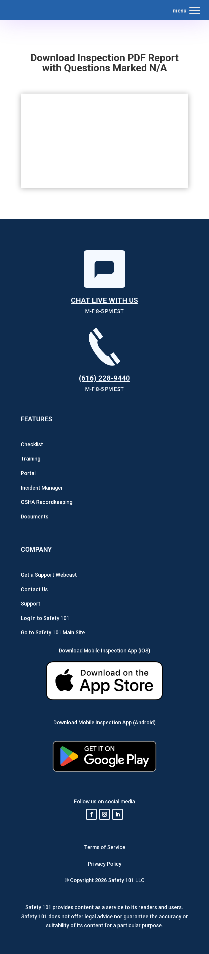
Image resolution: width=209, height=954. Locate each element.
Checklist (32, 444)
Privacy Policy (104, 864)
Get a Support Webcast (49, 575)
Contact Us (34, 589)
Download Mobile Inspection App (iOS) (104, 650)
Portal (28, 473)
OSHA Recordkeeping (46, 502)
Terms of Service (104, 847)
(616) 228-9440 (104, 378)
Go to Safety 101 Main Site (53, 632)
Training (30, 458)
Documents (34, 516)
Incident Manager (42, 488)
